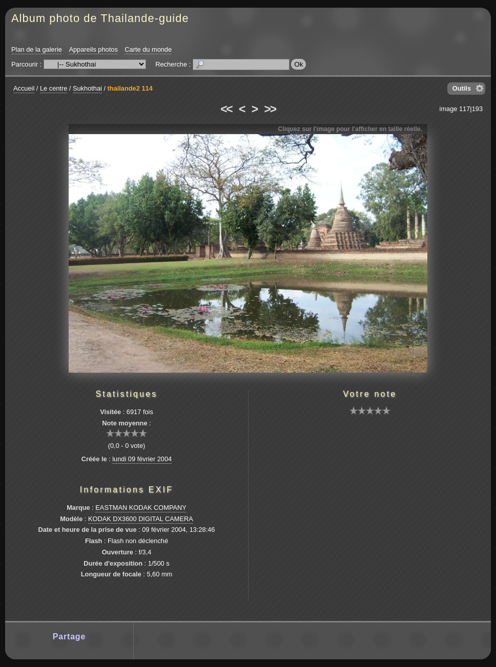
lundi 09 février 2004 (142, 459)
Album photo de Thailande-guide (100, 18)
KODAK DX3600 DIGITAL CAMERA (140, 519)
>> (270, 109)
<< (226, 109)
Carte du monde (148, 49)
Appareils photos (93, 49)
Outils (461, 88)
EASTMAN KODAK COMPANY (141, 507)
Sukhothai (87, 88)
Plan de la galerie (36, 49)
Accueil (23, 88)
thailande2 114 (130, 88)
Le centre (53, 88)
